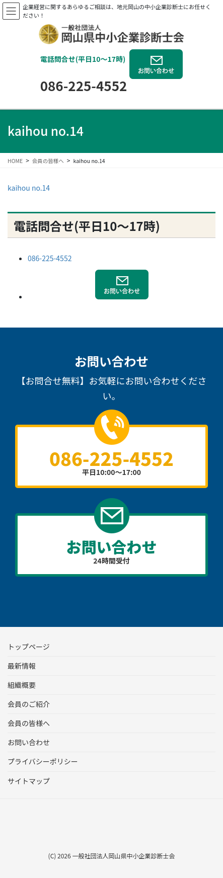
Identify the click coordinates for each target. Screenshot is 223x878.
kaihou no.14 (29, 188)
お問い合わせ (29, 742)
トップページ (29, 647)
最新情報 (22, 666)
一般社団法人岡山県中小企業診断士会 (123, 855)
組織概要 (22, 685)
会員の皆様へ (29, 723)
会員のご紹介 (29, 704)
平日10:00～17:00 (111, 461)
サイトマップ (29, 781)
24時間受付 (111, 550)
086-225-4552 (83, 85)
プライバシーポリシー (43, 761)
